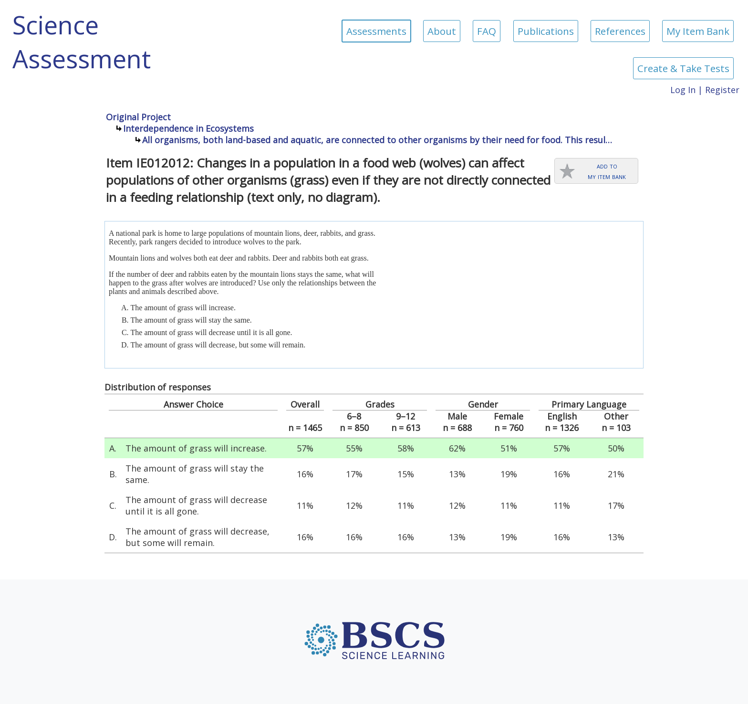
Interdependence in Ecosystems (188, 128)
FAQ (486, 31)
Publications (546, 31)
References (620, 31)
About (441, 31)
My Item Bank (697, 31)
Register (722, 89)
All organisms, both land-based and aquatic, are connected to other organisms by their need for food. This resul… (377, 140)
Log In (683, 89)
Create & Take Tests (683, 68)
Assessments (376, 31)
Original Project (138, 117)
